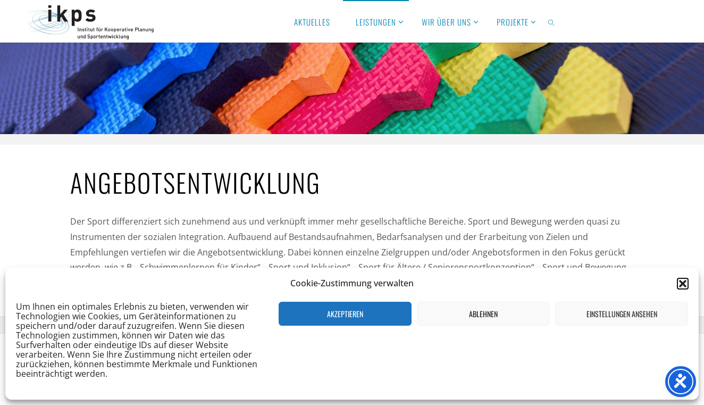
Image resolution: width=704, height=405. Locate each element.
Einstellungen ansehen (621, 313)
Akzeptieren (345, 313)
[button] (682, 283)
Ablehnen (483, 313)
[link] (552, 21)
